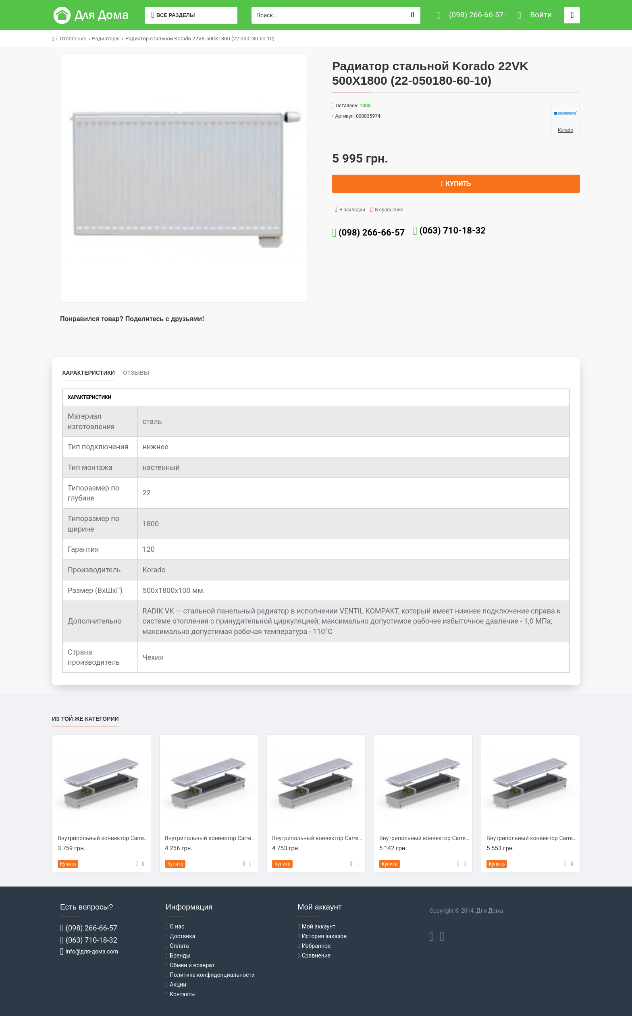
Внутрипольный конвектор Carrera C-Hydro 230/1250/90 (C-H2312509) (210, 838)
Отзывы (136, 372)
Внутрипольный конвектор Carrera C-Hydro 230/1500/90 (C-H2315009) (317, 838)
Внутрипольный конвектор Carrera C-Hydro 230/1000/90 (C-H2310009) (103, 838)
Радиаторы (105, 38)
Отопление (73, 38)
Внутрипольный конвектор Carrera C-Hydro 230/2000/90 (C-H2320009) (532, 838)
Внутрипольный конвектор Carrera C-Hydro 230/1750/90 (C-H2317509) (424, 838)
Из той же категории (85, 719)
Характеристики (88, 372)
